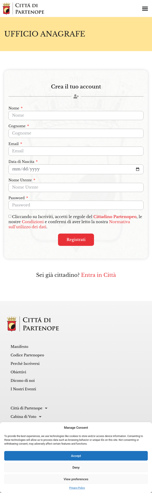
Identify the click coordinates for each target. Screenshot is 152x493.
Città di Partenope (29, 408)
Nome (14, 108)
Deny (76, 467)
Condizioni (33, 222)
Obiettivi (18, 372)
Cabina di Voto (26, 416)
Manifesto (19, 347)
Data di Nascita (21, 162)
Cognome (17, 126)
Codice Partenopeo (27, 355)
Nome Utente (20, 180)
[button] (145, 8)
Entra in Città (98, 275)
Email (14, 144)
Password (17, 198)
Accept (76, 456)
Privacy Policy (77, 487)
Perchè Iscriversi (25, 363)
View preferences (76, 479)
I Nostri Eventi (23, 389)
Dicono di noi (23, 380)
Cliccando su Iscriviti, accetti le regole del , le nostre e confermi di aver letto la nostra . (75, 221)
